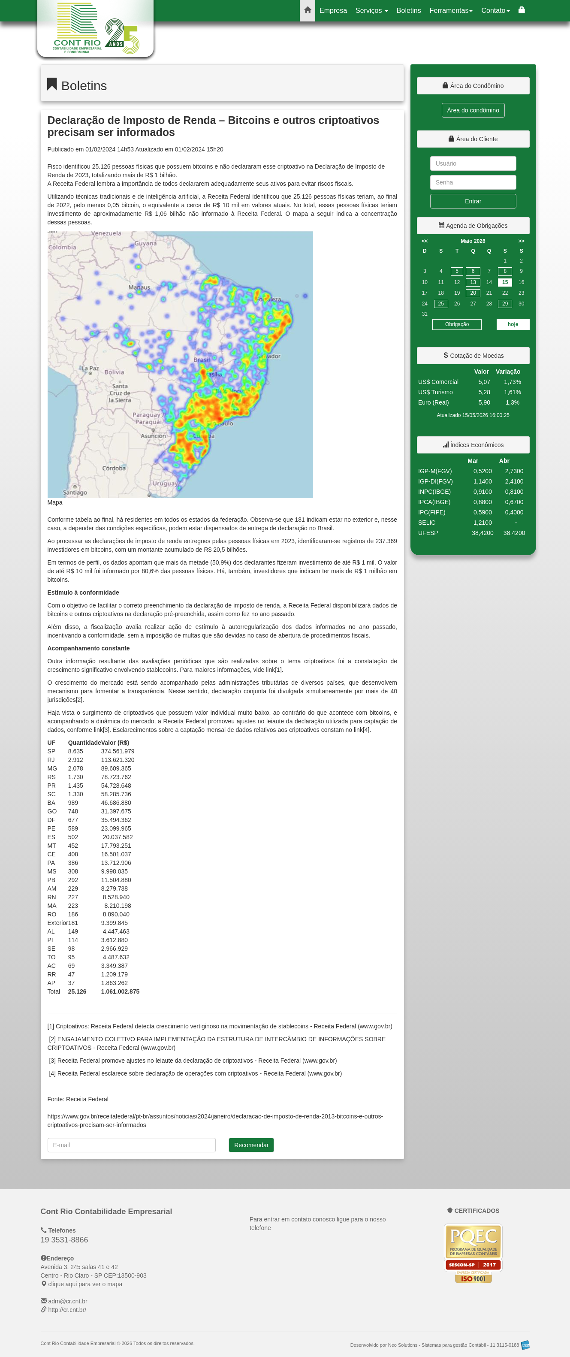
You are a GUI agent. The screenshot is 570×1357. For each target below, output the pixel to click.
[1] (278, 669)
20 (473, 293)
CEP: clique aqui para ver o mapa (94, 1275)
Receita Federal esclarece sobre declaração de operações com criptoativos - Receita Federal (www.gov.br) (199, 1073)
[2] (79, 699)
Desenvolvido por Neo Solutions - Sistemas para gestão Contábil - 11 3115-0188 (440, 1345)
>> (522, 241)
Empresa (333, 10)
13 (473, 282)
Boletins (409, 10)
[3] (106, 729)
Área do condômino (473, 110)
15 (505, 282)
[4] (366, 729)
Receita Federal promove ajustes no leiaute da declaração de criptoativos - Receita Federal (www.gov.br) (197, 1060)
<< (425, 241)
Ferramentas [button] (451, 10)
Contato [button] (495, 10)
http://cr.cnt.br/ (67, 1309)
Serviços (372, 10)
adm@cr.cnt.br (67, 1301)
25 (441, 304)
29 (505, 304)
